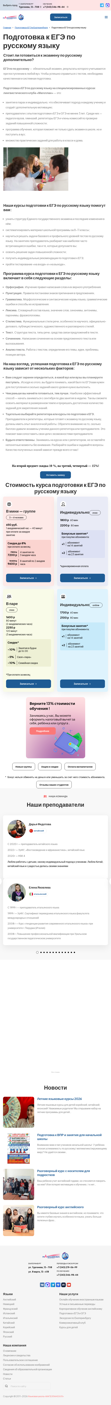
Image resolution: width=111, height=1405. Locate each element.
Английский (9, 1299)
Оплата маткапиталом (80, 766)
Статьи (7, 1378)
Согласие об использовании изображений (26, 1364)
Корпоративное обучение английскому (80, 1308)
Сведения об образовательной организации (27, 1369)
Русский (7, 1336)
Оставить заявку (55, 474)
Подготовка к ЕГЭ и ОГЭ (72, 1313)
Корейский (9, 1327)
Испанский (9, 1313)
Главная (7, 27)
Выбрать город (10, 5)
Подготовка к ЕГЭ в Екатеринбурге (31, 27)
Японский (8, 1332)
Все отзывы (55, 1072)
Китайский (9, 1322)
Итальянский (10, 1318)
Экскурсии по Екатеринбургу (75, 1318)
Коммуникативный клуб (72, 1322)
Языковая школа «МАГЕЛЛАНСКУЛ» (46, 1396)
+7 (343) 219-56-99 (67, 1267)
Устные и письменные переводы (77, 1304)
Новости (7, 1374)
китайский (39, 830)
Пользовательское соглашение (20, 1360)
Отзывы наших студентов (53, 784)
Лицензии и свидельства (16, 1355)
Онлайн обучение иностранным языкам (81, 1299)
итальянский (40, 894)
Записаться (60, 17)
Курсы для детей (68, 1327)
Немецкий (8, 1304)
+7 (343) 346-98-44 (54, 6)
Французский (10, 1308)
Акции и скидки (49, 766)
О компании (9, 1350)
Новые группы (23, 766)
